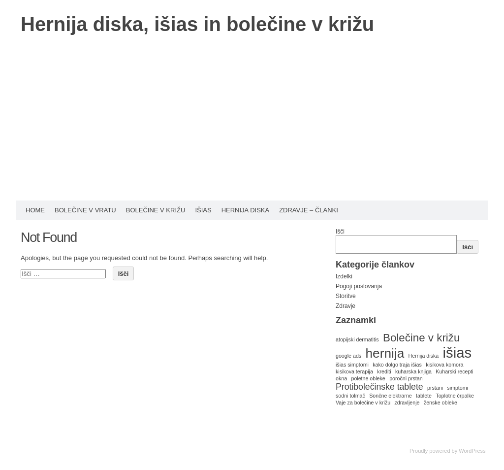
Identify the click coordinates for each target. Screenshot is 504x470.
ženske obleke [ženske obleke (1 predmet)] (440, 402)
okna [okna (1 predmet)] (341, 378)
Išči (340, 231)
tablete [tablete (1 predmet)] (424, 396)
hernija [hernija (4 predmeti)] (385, 353)
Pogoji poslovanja (359, 286)
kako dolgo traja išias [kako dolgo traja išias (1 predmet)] (397, 365)
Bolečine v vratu (85, 210)
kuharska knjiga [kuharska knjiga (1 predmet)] (413, 371)
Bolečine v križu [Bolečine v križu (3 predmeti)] (421, 338)
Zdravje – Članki (308, 210)
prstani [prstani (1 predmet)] (435, 388)
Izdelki (344, 276)
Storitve (346, 296)
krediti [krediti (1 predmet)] (384, 371)
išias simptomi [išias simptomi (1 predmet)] (352, 365)
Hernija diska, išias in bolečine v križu (197, 24)
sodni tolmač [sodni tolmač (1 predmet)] (350, 396)
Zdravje (345, 305)
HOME (35, 210)
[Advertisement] (252, 127)
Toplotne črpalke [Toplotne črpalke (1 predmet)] (455, 396)
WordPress (472, 451)
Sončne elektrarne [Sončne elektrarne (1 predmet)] (390, 396)
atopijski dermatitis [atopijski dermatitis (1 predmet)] (357, 339)
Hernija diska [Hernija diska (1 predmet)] (424, 356)
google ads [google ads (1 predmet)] (348, 356)
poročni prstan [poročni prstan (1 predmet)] (406, 378)
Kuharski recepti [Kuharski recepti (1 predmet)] (454, 371)
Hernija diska (245, 210)
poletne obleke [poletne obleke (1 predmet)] (368, 378)
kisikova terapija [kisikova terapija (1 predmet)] (354, 371)
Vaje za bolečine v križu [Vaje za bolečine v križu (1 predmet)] (363, 402)
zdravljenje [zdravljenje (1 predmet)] (407, 402)
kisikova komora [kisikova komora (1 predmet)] (444, 365)
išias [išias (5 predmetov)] (457, 352)
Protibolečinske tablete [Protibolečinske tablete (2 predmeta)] (379, 387)
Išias (203, 210)
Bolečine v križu (156, 210)
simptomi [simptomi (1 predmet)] (457, 388)
